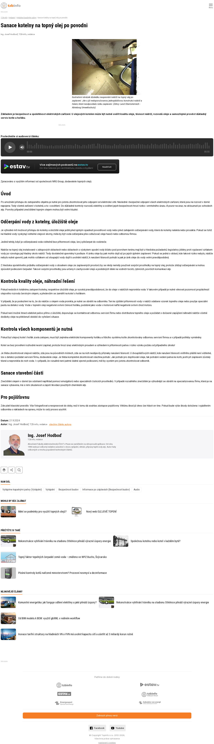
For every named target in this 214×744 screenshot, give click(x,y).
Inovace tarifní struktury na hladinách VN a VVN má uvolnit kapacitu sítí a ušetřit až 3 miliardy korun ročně (75, 630)
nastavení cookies (107, 739)
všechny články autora (60, 421)
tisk (4, 466)
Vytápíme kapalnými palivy (26, 18)
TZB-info (4, 18)
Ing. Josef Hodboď (45, 432)
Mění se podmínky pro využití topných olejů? (42, 508)
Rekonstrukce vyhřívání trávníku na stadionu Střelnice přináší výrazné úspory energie (64, 537)
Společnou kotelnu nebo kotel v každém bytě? (155, 537)
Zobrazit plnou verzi (107, 712)
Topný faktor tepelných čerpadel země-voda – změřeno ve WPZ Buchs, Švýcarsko (62, 553)
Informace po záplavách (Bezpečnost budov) (106, 486)
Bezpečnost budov (68, 486)
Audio (137, 486)
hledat (19, 466)
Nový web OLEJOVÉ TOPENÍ (101, 508)
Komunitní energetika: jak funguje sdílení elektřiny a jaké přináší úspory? (57, 598)
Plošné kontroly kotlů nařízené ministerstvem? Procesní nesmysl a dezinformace (62, 569)
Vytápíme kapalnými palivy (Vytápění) (22, 486)
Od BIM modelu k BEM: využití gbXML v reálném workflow (49, 614)
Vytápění (12, 18)
